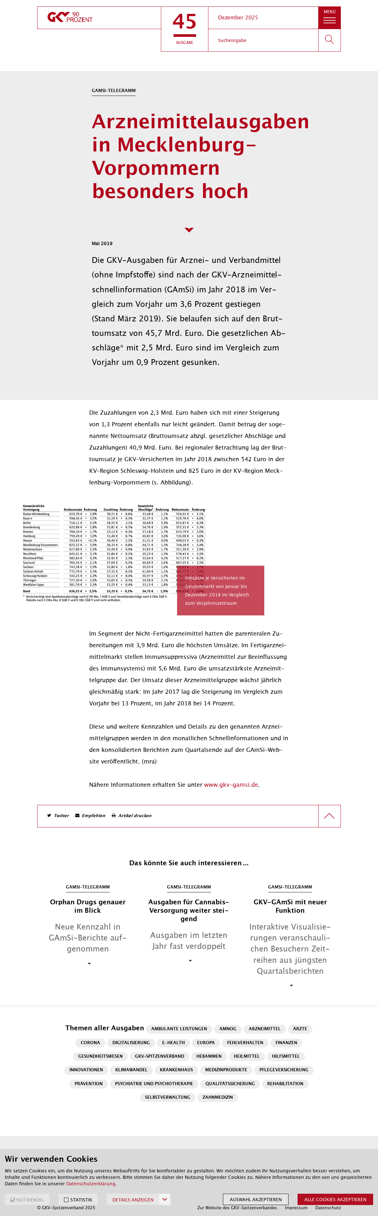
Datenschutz (328, 1208)
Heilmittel (247, 1057)
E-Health (173, 1043)
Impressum (296, 1208)
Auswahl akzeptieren (256, 1199)
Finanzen (286, 1043)
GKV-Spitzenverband (159, 1057)
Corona (90, 1043)
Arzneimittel (265, 1029)
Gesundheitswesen (100, 1057)
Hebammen (209, 1057)
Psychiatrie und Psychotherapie (154, 1084)
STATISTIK (81, 1200)
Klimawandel (131, 1070)
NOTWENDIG (30, 1200)
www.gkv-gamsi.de (231, 785)
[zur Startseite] (99, 17)
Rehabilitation (285, 1084)
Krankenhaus (176, 1070)
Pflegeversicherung (284, 1070)
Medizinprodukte (226, 1070)
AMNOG (227, 1029)
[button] (184, 29)
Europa (206, 1043)
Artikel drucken (135, 816)
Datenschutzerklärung (90, 1184)
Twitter (61, 816)
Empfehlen (93, 816)
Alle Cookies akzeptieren (335, 1199)
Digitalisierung (131, 1043)
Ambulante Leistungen (179, 1029)
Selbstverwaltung (167, 1098)
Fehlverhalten (245, 1043)
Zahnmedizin (218, 1098)
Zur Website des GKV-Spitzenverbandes (237, 1208)
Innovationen (86, 1070)
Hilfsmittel (286, 1057)
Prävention (89, 1084)
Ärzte (300, 1029)
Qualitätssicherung (230, 1084)
